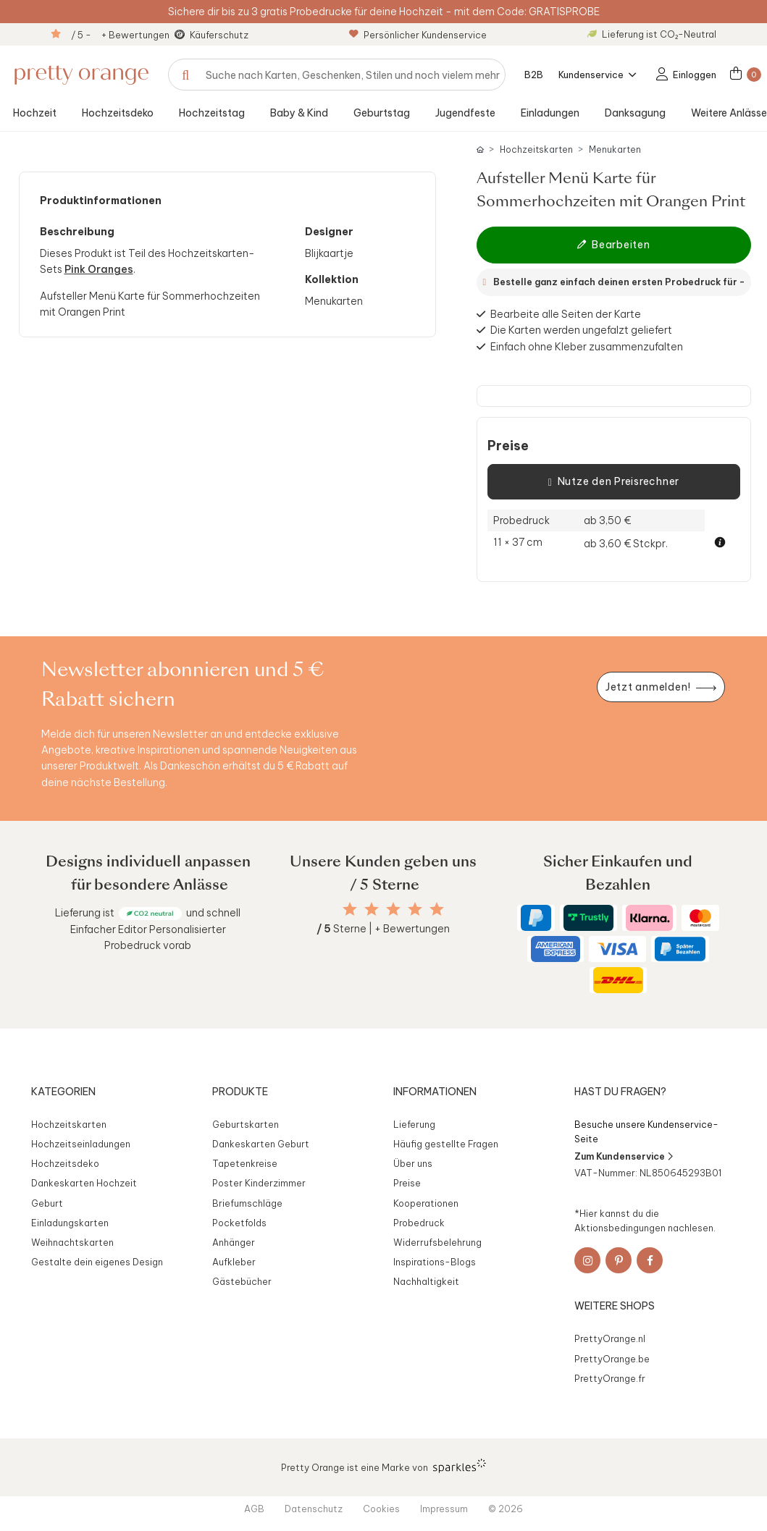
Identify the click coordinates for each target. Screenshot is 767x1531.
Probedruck (419, 1222)
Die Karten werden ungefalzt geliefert (581, 330)
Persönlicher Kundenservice (418, 35)
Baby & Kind (299, 112)
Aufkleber (234, 1262)
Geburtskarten (245, 1124)
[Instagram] (587, 1260)
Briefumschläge (247, 1203)
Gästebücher (242, 1281)
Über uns (412, 1163)
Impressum (444, 1508)
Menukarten (615, 149)
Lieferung (414, 1124)
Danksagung (635, 112)
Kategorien (63, 1091)
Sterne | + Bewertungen (383, 928)
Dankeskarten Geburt (260, 1144)
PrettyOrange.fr (609, 1378)
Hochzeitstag (212, 112)
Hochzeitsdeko (118, 112)
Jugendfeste (465, 112)
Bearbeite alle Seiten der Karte (565, 314)
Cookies (381, 1508)
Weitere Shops (614, 1305)
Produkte (240, 1091)
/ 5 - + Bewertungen (120, 35)
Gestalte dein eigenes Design (97, 1262)
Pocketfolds (239, 1222)
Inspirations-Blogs (434, 1262)
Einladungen (550, 112)
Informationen (435, 1091)
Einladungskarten (70, 1222)
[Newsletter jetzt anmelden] (660, 687)
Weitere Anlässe (729, 112)
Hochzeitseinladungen (80, 1144)
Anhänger (233, 1242)
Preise (508, 446)
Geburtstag (381, 112)
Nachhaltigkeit (426, 1281)
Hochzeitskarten (536, 149)
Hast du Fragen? (620, 1091)
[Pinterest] (618, 1260)
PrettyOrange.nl (609, 1338)
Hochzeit (34, 112)
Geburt (47, 1203)
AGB (254, 1508)
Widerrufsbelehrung (437, 1242)
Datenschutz (314, 1508)
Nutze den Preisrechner (613, 482)
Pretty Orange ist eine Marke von (383, 1466)
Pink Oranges (98, 269)
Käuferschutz (219, 35)
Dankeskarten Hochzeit (84, 1183)
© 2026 (505, 1508)
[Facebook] (650, 1260)
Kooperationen (425, 1203)
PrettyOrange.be (612, 1359)
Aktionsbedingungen (620, 1227)
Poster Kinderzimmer (259, 1183)
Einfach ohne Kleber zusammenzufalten (586, 346)
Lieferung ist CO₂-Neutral (651, 34)
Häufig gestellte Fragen (445, 1144)
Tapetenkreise (244, 1163)
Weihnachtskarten (72, 1242)
